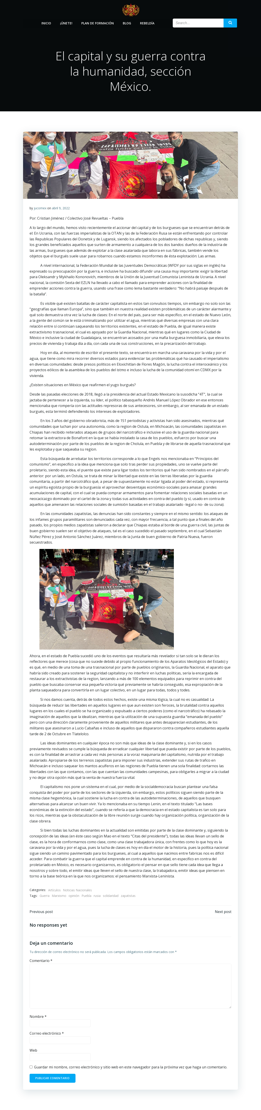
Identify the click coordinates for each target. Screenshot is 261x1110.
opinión (74, 896)
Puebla (87, 896)
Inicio (46, 23)
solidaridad (111, 896)
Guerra (45, 896)
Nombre (38, 1016)
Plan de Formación (97, 23)
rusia (97, 896)
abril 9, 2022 (61, 208)
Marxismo (59, 896)
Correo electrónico (47, 1033)
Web (33, 1050)
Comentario (41, 961)
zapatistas (128, 896)
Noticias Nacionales (77, 890)
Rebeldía (147, 23)
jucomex (40, 208)
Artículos (54, 890)
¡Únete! (66, 23)
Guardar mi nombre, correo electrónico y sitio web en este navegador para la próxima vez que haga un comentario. (130, 1067)
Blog (127, 23)
